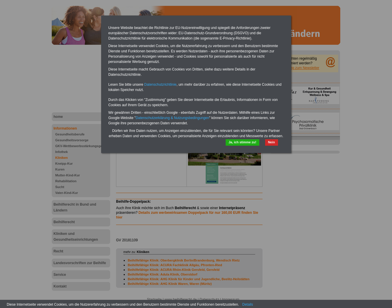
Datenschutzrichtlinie (160, 84)
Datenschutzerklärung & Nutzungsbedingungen (172, 118)
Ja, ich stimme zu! (242, 142)
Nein (271, 142)
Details (247, 304)
